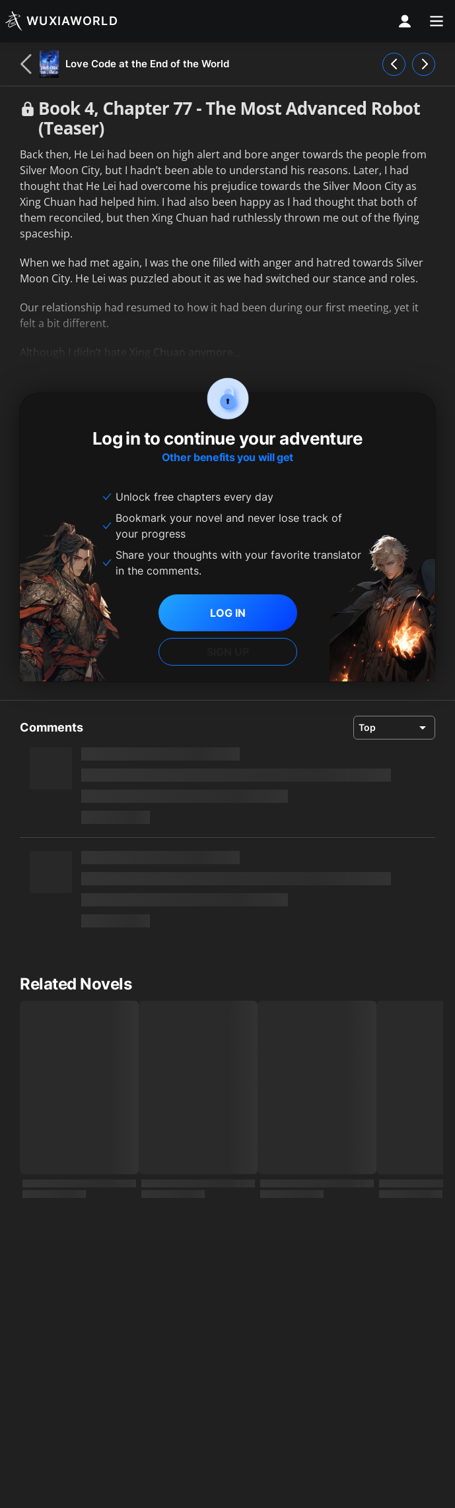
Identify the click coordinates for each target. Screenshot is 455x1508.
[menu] (436, 21)
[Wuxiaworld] (61, 21)
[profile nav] (405, 21)
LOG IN (228, 612)
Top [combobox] (367, 727)
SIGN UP (228, 651)
